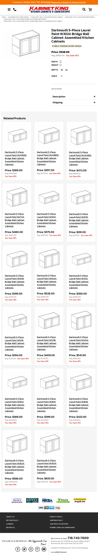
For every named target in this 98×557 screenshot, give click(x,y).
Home (4, 17)
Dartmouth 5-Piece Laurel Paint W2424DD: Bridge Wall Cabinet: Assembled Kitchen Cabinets (80, 158)
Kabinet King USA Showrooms (62, 527)
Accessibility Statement (58, 552)
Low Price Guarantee (59, 524)
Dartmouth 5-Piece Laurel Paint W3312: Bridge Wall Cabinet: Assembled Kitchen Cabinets (79, 282)
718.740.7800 (78, 537)
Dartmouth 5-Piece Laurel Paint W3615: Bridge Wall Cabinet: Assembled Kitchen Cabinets (47, 405)
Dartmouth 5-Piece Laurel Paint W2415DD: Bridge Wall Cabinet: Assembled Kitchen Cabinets (16, 158)
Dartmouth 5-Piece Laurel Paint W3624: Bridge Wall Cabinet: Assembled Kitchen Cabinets (15, 466)
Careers (9, 524)
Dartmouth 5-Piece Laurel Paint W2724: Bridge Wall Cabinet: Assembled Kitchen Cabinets (15, 220)
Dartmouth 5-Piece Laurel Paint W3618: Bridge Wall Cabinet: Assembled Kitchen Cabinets (79, 405)
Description (59, 96)
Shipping (58, 102)
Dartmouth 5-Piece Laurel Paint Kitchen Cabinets (47, 17)
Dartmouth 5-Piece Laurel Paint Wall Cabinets (80, 17)
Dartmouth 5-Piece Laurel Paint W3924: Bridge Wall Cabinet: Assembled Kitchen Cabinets (47, 466)
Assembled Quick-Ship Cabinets (18, 17)
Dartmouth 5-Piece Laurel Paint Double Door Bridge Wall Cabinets (25, 19)
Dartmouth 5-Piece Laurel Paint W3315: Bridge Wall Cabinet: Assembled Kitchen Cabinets (15, 343)
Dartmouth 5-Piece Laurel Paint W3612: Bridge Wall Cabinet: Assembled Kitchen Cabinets (15, 405)
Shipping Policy (56, 520)
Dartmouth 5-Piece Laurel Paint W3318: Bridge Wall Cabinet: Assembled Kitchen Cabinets (47, 343)
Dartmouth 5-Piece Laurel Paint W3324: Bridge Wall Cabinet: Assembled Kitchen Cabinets (79, 343)
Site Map (81, 548)
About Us (10, 516)
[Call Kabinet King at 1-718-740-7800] (15, 9)
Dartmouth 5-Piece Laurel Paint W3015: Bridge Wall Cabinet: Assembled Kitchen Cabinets (79, 220)
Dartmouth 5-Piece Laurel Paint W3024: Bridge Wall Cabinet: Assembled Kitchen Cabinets (47, 281)
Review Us (10, 527)
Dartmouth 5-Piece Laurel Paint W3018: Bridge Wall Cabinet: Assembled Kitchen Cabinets (15, 282)
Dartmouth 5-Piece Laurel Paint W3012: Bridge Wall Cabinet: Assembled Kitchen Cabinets (47, 220)
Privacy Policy (56, 516)
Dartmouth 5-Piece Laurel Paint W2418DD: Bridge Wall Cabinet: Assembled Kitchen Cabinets (48, 158)
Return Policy (12, 520)
